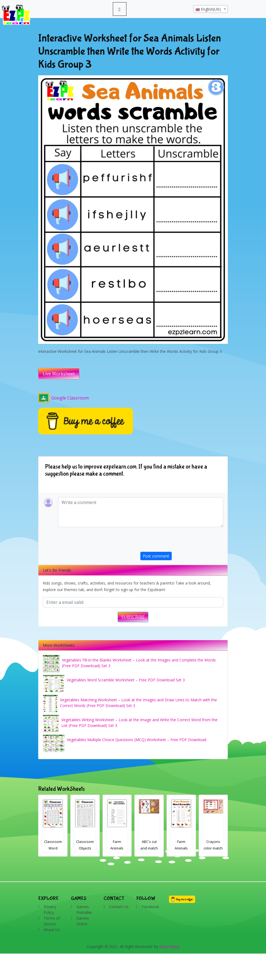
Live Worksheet (59, 374)
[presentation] (181, 541)
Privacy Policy (50, 909)
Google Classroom (63, 397)
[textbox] (211, 9)
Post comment (156, 556)
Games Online (82, 921)
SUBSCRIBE (133, 617)
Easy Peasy (169, 946)
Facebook (150, 906)
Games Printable (84, 909)
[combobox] (210, 9)
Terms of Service (52, 921)
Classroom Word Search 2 (85, 848)
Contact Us (119, 906)
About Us (52, 929)
